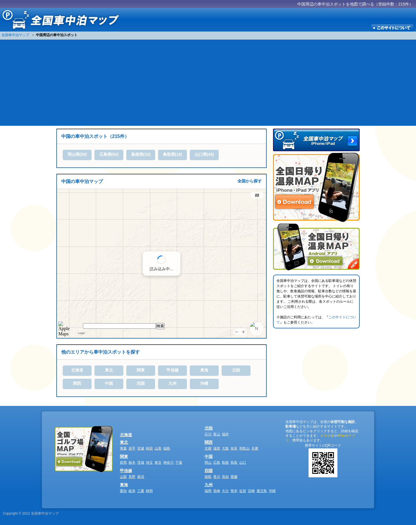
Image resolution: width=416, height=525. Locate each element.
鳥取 (234, 463)
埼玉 (149, 463)
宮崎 (251, 491)
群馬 (123, 463)
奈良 (234, 448)
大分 (225, 491)
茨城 (140, 463)
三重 (140, 491)
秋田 (149, 448)
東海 (204, 370)
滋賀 (216, 448)
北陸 (236, 370)
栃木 (132, 463)
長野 (132, 477)
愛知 (123, 491)
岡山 (208, 463)
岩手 (132, 448)
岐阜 (132, 491)
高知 (225, 477)
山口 (242, 463)
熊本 (234, 491)
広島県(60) (109, 154)
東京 (158, 463)
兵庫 (254, 448)
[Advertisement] (208, 82)
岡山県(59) (77, 154)
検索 (160, 326)
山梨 (123, 477)
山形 (158, 448)
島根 (225, 463)
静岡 (149, 491)
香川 (216, 477)
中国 (109, 383)
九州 (172, 383)
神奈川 (168, 463)
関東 (141, 370)
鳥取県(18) (172, 154)
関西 (77, 383)
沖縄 (204, 383)
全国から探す (249, 181)
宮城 (140, 448)
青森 (123, 448)
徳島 (208, 477)
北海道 (77, 370)
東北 (109, 370)
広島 (216, 463)
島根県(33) (141, 154)
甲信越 (172, 370)
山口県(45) (204, 154)
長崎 (216, 491)
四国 (141, 383)
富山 (216, 434)
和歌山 (244, 448)
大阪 (225, 448)
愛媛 (234, 477)
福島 (166, 448)
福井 (225, 434)
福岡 (208, 491)
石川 (208, 434)
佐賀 (242, 491)
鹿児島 (262, 491)
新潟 (140, 477)
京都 (208, 448)
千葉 (178, 463)
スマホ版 (327, 436)
